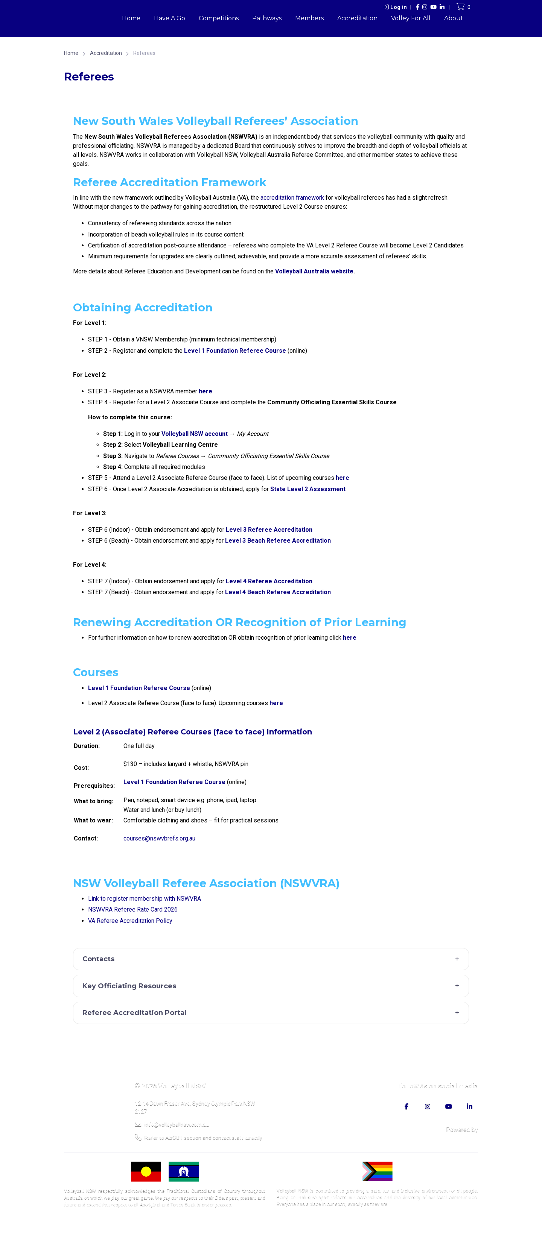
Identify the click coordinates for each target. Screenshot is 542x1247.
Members (309, 18)
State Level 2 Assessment (308, 489)
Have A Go (169, 18)
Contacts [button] (272, 959)
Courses (96, 672)
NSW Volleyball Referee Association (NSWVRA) (206, 883)
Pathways (267, 18)
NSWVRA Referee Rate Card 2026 (133, 909)
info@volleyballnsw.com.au (172, 1124)
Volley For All (411, 18)
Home (131, 18)
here (342, 477)
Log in (395, 7)
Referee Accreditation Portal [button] (272, 1013)
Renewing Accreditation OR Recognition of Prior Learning (239, 622)
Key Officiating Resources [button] (272, 986)
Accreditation (357, 18)
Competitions (219, 18)
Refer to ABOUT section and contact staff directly (198, 1137)
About (453, 18)
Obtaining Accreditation (143, 307)
